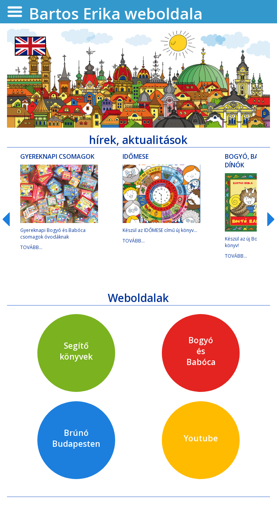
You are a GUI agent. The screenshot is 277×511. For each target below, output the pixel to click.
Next (267, 219)
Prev (9, 219)
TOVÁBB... (31, 247)
